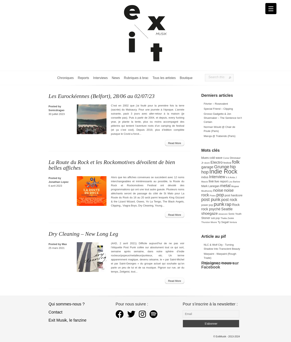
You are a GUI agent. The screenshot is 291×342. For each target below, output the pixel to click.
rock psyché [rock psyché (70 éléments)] (210, 209)
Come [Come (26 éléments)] (226, 158)
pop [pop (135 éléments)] (220, 194)
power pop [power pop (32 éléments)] (207, 205)
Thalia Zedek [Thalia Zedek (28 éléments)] (227, 218)
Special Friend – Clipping (218, 108)
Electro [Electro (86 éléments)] (217, 162)
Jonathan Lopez (58, 181)
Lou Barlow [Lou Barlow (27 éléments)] (234, 181)
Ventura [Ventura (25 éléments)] (233, 222)
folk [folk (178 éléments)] (236, 162)
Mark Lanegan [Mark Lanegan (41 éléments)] (210, 186)
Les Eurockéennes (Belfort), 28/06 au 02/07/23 (101, 96)
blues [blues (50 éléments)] (205, 157)
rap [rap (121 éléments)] (228, 204)
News (116, 78)
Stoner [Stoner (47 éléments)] (205, 218)
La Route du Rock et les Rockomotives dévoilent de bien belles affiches (111, 165)
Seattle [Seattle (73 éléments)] (227, 209)
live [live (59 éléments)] (211, 181)
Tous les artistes (164, 78)
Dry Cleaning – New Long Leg (83, 234)
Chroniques (65, 78)
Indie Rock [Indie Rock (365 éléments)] (223, 171)
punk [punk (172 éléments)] (219, 204)
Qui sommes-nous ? (66, 304)
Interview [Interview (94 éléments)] (217, 177)
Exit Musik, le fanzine (67, 320)
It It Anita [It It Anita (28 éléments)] (230, 177)
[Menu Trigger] (270, 8)
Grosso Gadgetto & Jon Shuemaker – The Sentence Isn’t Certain (223, 117)
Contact (55, 312)
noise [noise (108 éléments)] (218, 190)
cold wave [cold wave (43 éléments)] (216, 157)
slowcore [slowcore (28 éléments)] (223, 214)
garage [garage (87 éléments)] (207, 167)
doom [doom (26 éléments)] (207, 163)
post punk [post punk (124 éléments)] (210, 199)
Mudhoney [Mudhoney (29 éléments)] (206, 190)
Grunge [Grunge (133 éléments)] (221, 166)
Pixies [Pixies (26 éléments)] (213, 195)
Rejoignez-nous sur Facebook (220, 265)
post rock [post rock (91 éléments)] (229, 199)
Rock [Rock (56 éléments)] (236, 204)
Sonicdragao (56, 110)
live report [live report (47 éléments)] (221, 181)
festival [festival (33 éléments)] (227, 162)
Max (64, 244)
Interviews (100, 78)
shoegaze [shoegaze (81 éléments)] (209, 213)
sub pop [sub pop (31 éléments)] (215, 218)
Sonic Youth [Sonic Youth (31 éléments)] (234, 214)
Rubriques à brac (136, 78)
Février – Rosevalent (216, 103)
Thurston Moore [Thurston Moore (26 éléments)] (209, 222)
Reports (83, 78)
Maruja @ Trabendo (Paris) (219, 136)
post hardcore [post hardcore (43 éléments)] (233, 195)
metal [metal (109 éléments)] (225, 185)
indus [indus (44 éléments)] (204, 177)
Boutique (186, 78)
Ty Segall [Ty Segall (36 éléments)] (223, 222)
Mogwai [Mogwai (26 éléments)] (235, 186)
